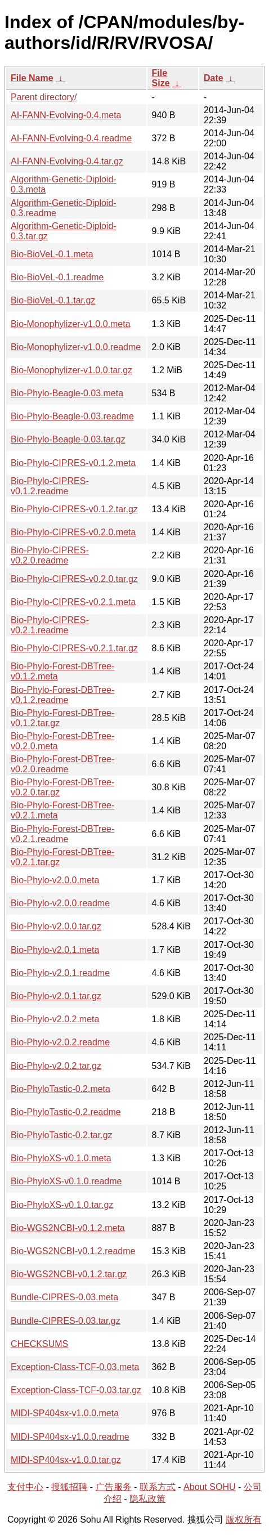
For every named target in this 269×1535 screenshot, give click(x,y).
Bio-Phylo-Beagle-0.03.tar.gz (68, 439)
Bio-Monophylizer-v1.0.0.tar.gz (71, 370)
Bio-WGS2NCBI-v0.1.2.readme (73, 1251)
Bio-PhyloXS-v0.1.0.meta (61, 1158)
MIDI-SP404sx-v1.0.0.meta (65, 1413)
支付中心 (25, 1487)
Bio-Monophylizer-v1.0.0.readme (76, 347)
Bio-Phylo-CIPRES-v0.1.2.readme (50, 486)
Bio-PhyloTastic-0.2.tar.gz (62, 1135)
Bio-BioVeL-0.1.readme (57, 277)
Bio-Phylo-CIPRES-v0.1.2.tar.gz (74, 509)
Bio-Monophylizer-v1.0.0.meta (71, 324)
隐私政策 (147, 1498)
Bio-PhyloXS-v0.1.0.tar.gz (62, 1205)
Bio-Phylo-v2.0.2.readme (60, 1042)
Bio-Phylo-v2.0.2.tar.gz (56, 1066)
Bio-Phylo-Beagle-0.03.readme (72, 416)
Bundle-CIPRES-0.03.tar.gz (65, 1321)
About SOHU (209, 1487)
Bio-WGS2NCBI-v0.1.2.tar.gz (69, 1274)
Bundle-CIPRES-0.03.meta (64, 1297)
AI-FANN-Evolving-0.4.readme (71, 138)
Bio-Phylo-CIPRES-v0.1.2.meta (73, 463)
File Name (32, 78)
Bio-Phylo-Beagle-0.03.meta (67, 393)
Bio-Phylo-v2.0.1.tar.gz (56, 996)
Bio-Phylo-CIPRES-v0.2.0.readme (50, 555)
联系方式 (158, 1487)
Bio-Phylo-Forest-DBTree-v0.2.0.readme (62, 764)
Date (213, 78)
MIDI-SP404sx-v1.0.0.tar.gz (66, 1460)
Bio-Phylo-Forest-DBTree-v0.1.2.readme (62, 695)
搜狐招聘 (69, 1487)
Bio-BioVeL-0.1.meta (52, 254)
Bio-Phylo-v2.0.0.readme (60, 903)
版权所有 (244, 1519)
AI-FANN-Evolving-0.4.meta (66, 115)
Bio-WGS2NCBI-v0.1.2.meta (68, 1228)
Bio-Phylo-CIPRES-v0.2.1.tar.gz (74, 648)
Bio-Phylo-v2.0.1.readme (60, 973)
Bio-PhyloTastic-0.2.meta (60, 1089)
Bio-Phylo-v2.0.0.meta (55, 880)
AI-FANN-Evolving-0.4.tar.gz (67, 161)
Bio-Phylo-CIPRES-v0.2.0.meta (73, 532)
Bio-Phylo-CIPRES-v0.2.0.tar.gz (74, 579)
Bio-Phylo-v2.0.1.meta (55, 950)
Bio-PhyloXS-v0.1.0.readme (66, 1181)
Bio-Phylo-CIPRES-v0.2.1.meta (73, 602)
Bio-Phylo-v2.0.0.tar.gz (56, 926)
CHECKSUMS (39, 1344)
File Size (161, 78)
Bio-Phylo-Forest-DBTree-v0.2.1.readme (62, 834)
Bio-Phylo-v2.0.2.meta (55, 1019)
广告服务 (114, 1487)
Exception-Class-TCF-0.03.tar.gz (76, 1390)
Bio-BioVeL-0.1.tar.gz (53, 300)
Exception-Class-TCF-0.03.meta (75, 1367)
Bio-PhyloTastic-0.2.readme (66, 1112)
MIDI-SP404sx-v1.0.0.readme (70, 1437)
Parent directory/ (44, 97)
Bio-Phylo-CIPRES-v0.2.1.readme (50, 625)
